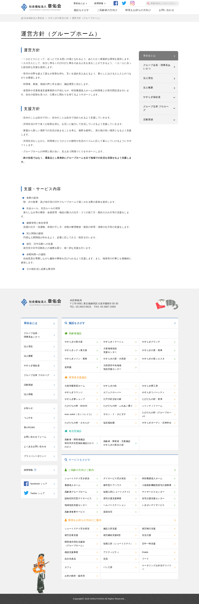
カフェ (68, 567)
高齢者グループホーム (76, 492)
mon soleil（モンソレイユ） (79, 414)
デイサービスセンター (153, 492)
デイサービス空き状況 (114, 478)
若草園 (68, 367)
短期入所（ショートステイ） (118, 543)
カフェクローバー (112, 392)
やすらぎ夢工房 (150, 386)
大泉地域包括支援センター (110, 350)
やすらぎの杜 (110, 386)
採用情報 (98, 3)
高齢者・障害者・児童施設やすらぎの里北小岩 (116, 443)
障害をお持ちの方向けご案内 (83, 520)
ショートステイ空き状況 (77, 478)
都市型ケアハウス (112, 485)
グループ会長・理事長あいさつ (156, 67)
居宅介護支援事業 (112, 498)
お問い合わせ (166, 10)
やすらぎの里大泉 (74, 341)
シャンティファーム (152, 406)
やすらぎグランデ (151, 341)
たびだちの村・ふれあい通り (118, 406)
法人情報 (28, 394)
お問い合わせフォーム (35, 437)
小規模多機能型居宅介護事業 (156, 485)
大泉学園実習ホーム (75, 386)
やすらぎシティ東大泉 (76, 350)
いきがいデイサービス (153, 505)
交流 (105, 558)
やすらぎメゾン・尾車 (76, 358)
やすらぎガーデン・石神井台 (156, 422)
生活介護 (146, 535)
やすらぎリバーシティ (153, 392)
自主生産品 (70, 558)
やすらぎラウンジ (74, 392)
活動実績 (148, 119)
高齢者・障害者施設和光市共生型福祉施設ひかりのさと (79, 443)
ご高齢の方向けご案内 (79, 470)
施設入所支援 (110, 528)
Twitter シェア (34, 493)
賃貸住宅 (107, 512)
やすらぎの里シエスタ (153, 358)
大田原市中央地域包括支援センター (112, 367)
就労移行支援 (149, 528)
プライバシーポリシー (35, 456)
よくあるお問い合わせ (35, 446)
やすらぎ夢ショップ (75, 399)
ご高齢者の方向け (107, 10)
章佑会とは (79, 3)
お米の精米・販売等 (75, 576)
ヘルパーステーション (114, 505)
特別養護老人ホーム (152, 478)
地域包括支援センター (76, 505)
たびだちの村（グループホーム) (156, 414)
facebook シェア (35, 483)
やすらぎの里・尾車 (152, 350)
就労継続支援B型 (112, 535)
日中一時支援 (149, 543)
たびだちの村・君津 (152, 399)
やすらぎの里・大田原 (114, 358)
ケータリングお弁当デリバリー (156, 567)
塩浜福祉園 (109, 422)
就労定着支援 (71, 535)
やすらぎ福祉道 (152, 97)
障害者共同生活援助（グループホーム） (75, 544)
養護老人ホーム (73, 485)
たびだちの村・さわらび (77, 422)
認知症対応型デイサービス (78, 498)
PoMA (145, 552)
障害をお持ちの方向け (138, 10)
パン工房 (107, 567)
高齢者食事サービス (75, 512)
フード (145, 558)
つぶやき (28, 417)
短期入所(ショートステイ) (116, 492)
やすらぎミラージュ (113, 341)
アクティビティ (111, 552)
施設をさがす (81, 10)
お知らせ (28, 408)
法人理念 (148, 78)
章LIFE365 (29, 427)
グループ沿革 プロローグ (156, 108)
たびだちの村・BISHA (76, 406)
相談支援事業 (71, 552)
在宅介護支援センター (153, 498)
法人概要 (148, 87)
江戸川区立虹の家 (112, 399)
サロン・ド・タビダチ (114, 414)
